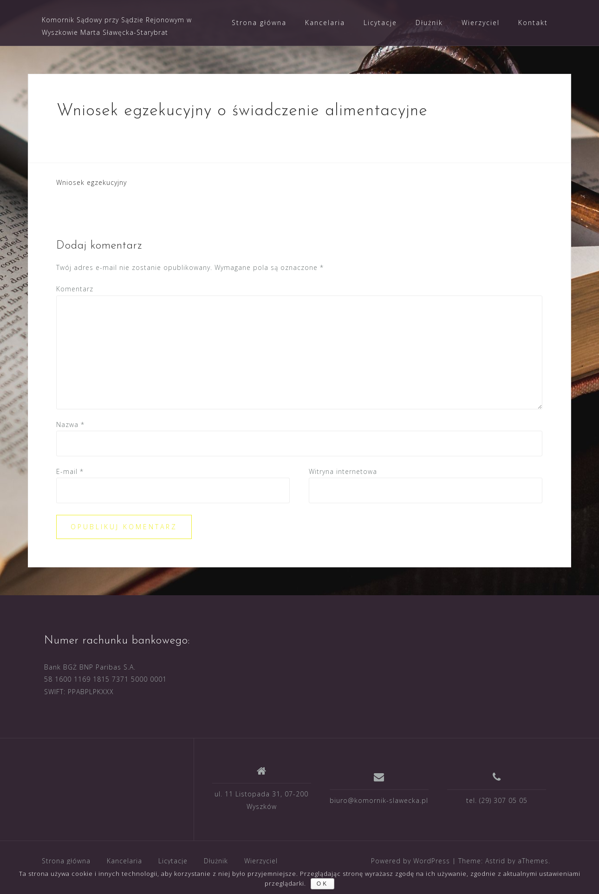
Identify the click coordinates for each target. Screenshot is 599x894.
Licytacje (380, 22)
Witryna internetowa (343, 471)
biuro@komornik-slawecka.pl (379, 800)
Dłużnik (429, 22)
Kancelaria (325, 22)
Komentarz (74, 288)
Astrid (495, 860)
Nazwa (70, 424)
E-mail (70, 471)
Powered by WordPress (410, 860)
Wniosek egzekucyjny (91, 182)
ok (322, 884)
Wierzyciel (481, 22)
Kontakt (533, 22)
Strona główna (259, 22)
